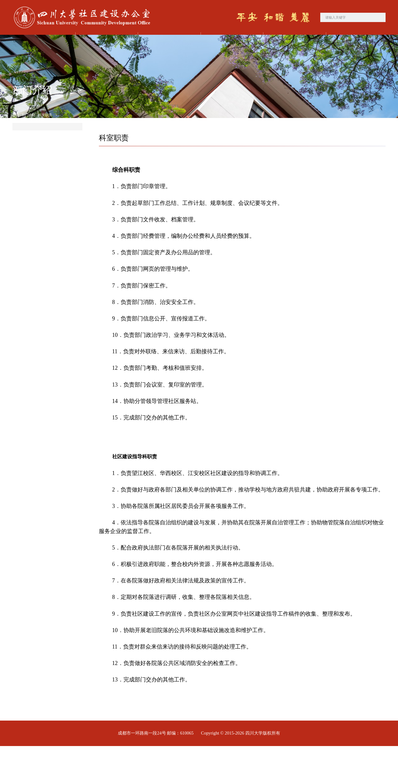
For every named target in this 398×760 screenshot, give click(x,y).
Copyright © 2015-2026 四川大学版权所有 (240, 747)
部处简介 (33, 145)
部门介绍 (105, 41)
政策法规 (356, 41)
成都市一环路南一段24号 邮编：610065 (155, 747)
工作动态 (230, 41)
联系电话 (33, 181)
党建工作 (168, 41)
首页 (42, 41)
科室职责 (45, 129)
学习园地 (293, 41)
